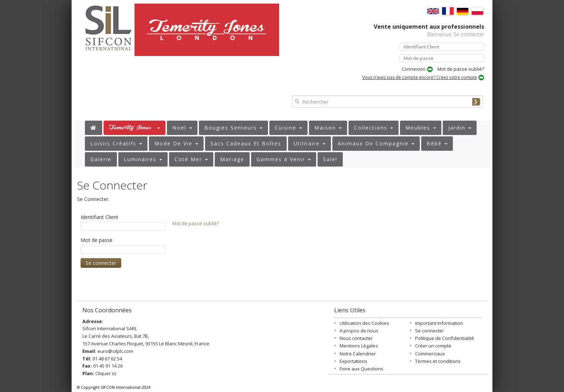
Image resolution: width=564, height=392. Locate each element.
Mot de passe (97, 240)
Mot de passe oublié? (460, 69)
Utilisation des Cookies (364, 323)
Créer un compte (433, 345)
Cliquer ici (105, 373)
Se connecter (429, 330)
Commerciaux (430, 353)
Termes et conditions (438, 361)
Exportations (353, 361)
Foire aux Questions (361, 368)
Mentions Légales (359, 345)
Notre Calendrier (358, 353)
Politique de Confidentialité (444, 338)
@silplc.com (120, 351)
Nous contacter (356, 338)
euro (102, 351)
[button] (134, 128)
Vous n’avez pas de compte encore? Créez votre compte (419, 77)
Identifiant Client (99, 217)
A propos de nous (359, 330)
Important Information (439, 323)
